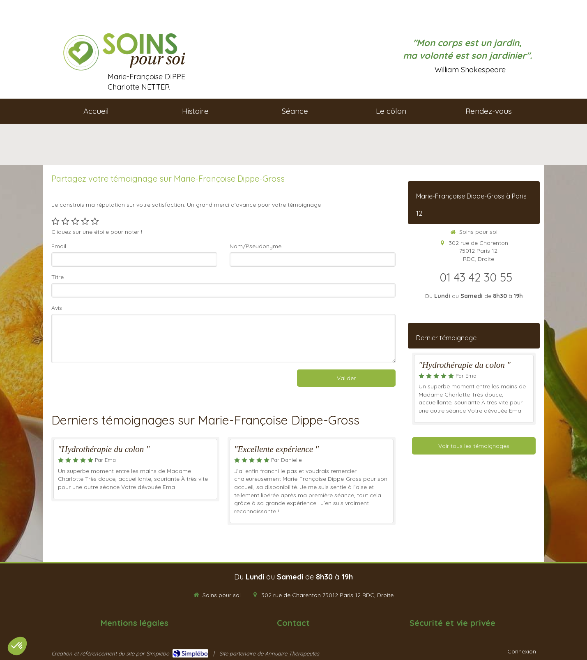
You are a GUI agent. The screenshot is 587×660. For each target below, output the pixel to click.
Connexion (521, 651)
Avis (56, 308)
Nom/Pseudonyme (255, 246)
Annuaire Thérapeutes (292, 653)
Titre (57, 277)
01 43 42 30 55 (476, 277)
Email (58, 246)
